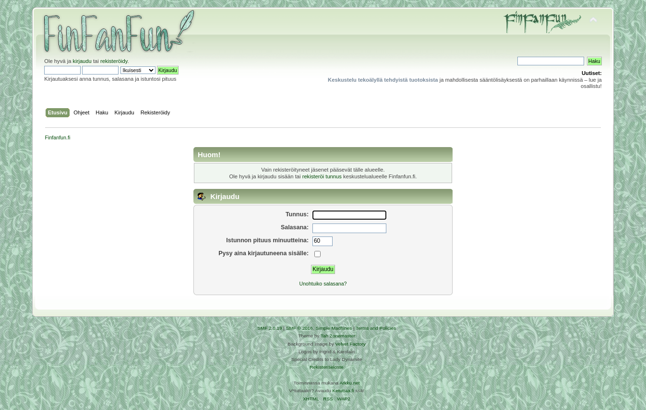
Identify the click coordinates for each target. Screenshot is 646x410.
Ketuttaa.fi (343, 390)
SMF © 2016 (299, 328)
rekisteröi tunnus (322, 176)
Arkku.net (349, 382)
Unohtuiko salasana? (323, 283)
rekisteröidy (114, 61)
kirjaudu (82, 61)
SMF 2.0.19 (269, 328)
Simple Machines (333, 328)
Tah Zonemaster (338, 335)
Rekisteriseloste (326, 367)
